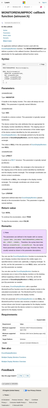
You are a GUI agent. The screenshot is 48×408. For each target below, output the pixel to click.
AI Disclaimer (6, 400)
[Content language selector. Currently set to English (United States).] (11, 390)
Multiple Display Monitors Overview (14, 361)
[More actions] (44, 7)
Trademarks (5, 405)
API (8, 7)
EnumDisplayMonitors (9, 48)
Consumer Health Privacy (17, 402)
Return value (7, 35)
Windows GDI (16, 7)
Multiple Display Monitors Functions (14, 357)
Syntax (5, 30)
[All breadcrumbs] (3, 7)
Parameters (6, 33)
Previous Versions (17, 400)
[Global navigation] (2, 2)
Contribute (35, 400)
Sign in (44, 2)
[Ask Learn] (41, 7)
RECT (13, 160)
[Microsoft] (24, 2)
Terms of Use (33, 402)
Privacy (4, 402)
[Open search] (39, 2)
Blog (26, 400)
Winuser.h (27, 7)
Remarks (6, 38)
